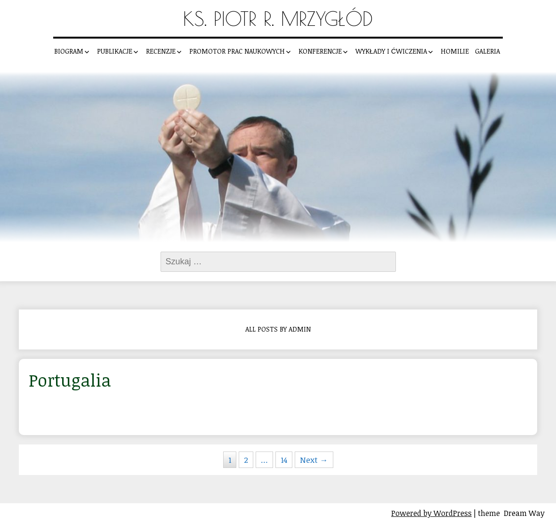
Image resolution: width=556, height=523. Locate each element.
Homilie (455, 51)
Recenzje (161, 51)
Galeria (487, 51)
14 (284, 459)
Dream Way (524, 513)
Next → (314, 459)
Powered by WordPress (431, 513)
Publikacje (114, 51)
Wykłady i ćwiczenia (391, 51)
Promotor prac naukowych (237, 51)
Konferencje (320, 51)
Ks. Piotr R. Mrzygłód (278, 18)
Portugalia (70, 380)
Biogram (68, 51)
